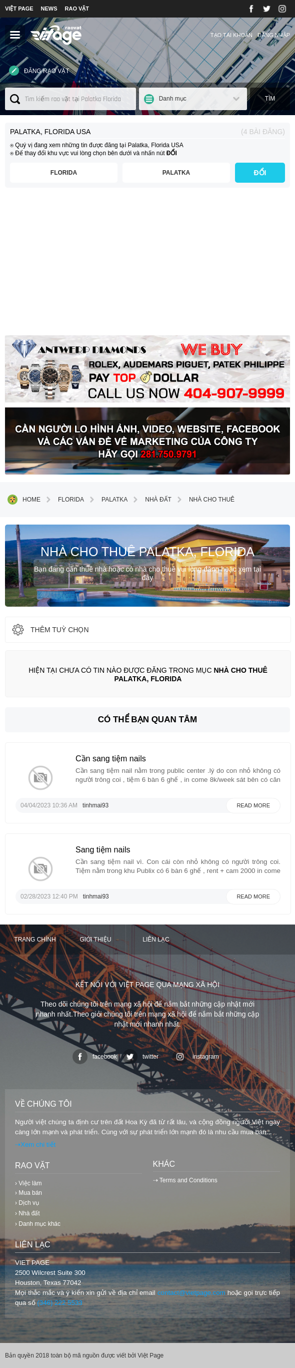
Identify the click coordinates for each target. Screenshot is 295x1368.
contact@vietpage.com (192, 1292)
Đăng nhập (274, 35)
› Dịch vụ (27, 1202)
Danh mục (172, 98)
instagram (195, 1056)
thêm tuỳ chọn (49, 629)
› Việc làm (28, 1183)
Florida (63, 172)
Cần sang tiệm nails (111, 758)
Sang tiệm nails (103, 849)
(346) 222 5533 (59, 1302)
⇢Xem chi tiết (35, 1144)
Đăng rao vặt (39, 71)
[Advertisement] (147, 265)
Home (24, 500)
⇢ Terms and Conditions (185, 1180)
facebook (94, 1056)
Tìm (270, 98)
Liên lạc (155, 939)
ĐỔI (260, 173)
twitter (140, 1056)
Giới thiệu (95, 939)
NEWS (49, 9)
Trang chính (35, 939)
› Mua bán (28, 1192)
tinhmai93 (95, 805)
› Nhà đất (27, 1213)
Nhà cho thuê (204, 500)
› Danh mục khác (37, 1223)
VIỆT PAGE (19, 9)
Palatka (176, 172)
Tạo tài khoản (231, 35)
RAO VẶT (77, 9)
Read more (253, 805)
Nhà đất (151, 500)
